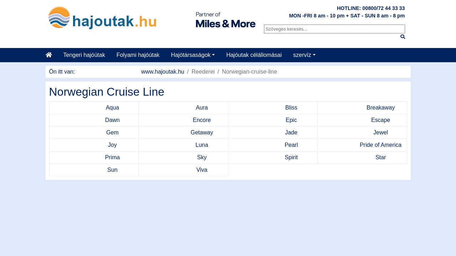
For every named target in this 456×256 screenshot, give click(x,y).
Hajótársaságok (191, 55)
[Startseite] (52, 55)
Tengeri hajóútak (84, 55)
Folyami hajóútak (138, 55)
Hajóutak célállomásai (254, 55)
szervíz (302, 55)
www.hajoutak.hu (162, 72)
